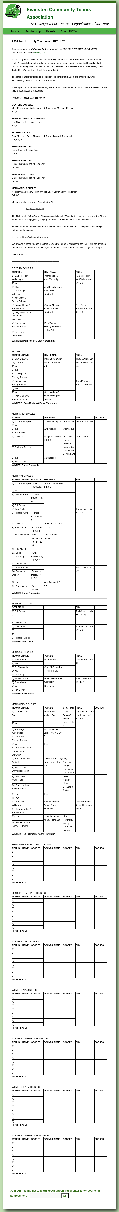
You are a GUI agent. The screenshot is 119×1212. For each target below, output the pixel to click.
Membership (32, 31)
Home (15, 31)
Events (50, 31)
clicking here (40, 52)
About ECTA (69, 31)
